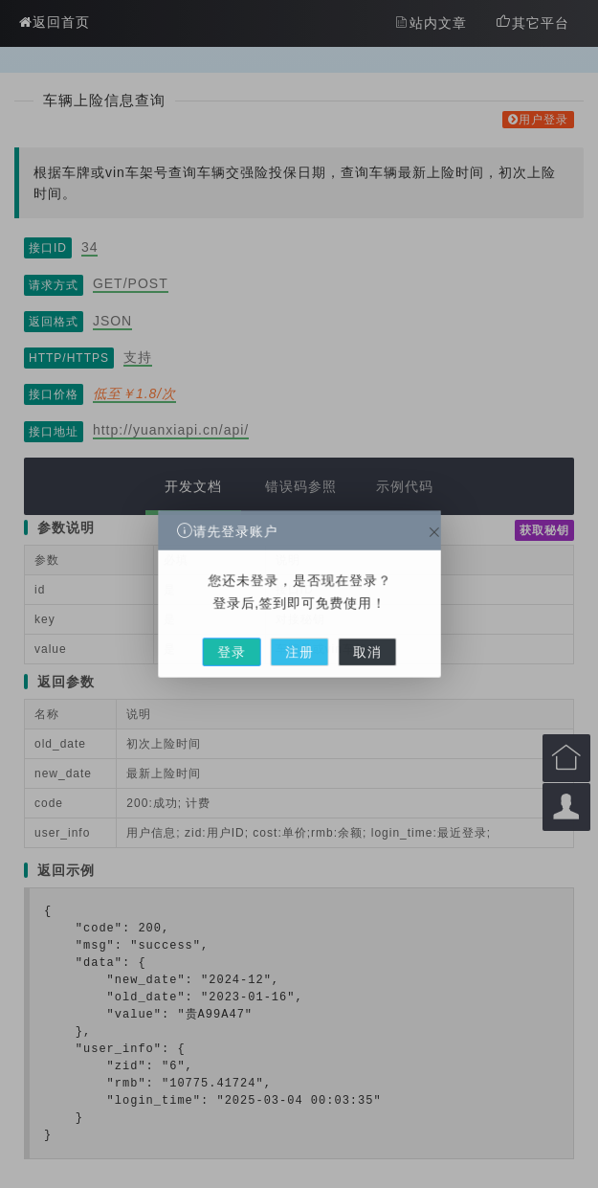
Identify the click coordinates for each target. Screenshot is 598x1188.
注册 (298, 637)
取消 (349, 637)
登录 (248, 637)
